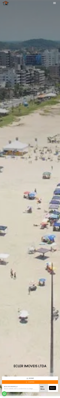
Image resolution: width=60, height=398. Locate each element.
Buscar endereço (11, 386)
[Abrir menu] (54, 3)
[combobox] (21, 388)
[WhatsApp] (4, 393)
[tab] (30, 378)
